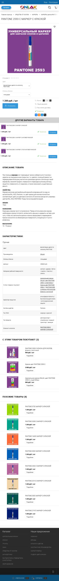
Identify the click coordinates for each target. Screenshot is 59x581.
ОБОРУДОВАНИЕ (8, 564)
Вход (45, 2)
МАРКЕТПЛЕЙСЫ (36, 551)
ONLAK (42, 254)
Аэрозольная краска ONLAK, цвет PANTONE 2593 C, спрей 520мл (47, 280)
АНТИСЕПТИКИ (7, 554)
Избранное (20, 578)
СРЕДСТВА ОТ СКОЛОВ (10, 551)
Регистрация (53, 2)
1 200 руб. (6, 132)
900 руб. (29, 353)
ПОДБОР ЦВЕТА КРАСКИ (38, 554)
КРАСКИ (5, 540)
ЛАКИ (4, 547)
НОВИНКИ (34, 536)
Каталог (6, 7)
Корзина (39, 578)
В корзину (10, 106)
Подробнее (29, 356)
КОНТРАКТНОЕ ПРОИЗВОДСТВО (41, 547)
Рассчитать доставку (42, 108)
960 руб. (29, 382)
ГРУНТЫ (5, 543)
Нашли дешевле (41, 104)
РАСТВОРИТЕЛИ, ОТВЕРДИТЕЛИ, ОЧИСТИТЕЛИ (13, 559)
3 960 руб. (30, 367)
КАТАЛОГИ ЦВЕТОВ (37, 543)
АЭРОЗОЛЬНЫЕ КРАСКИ (10, 536)
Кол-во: (39, 100)
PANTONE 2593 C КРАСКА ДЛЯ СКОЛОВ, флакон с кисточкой (47, 289)
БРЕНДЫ (33, 540)
